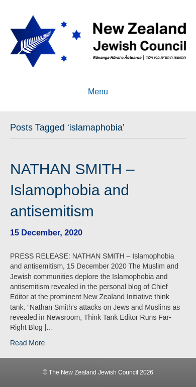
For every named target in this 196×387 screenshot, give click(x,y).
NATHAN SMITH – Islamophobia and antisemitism (72, 190)
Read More (27, 343)
